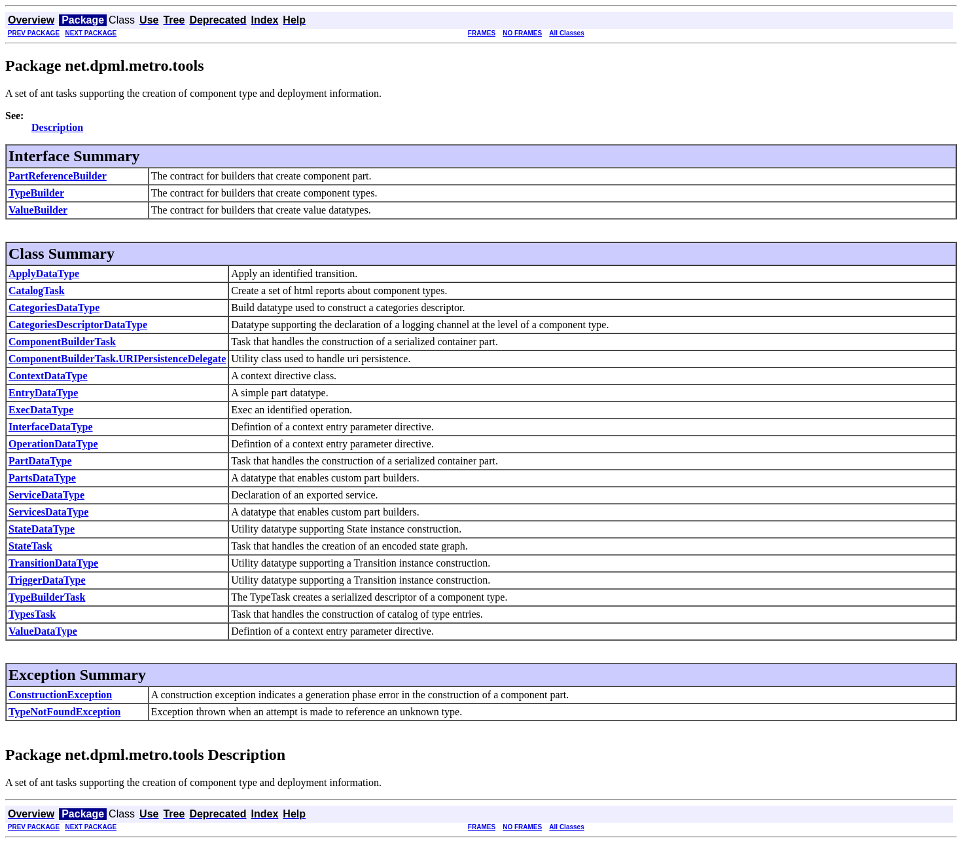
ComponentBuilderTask (62, 341)
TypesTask (32, 614)
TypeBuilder (36, 192)
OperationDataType (53, 443)
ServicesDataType (48, 511)
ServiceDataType (46, 494)
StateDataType (42, 528)
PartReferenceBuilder (58, 175)
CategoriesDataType (54, 307)
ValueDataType (43, 631)
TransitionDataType (53, 563)
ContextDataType (48, 375)
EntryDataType (43, 392)
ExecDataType (41, 409)
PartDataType (40, 460)
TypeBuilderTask (47, 597)
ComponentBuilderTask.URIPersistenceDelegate (117, 358)
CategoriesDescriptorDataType (78, 324)
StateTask (30, 546)
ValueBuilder (38, 209)
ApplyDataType (44, 273)
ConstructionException (60, 694)
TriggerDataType (47, 580)
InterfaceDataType (51, 426)
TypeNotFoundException (64, 711)
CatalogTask (37, 290)
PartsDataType (42, 477)
